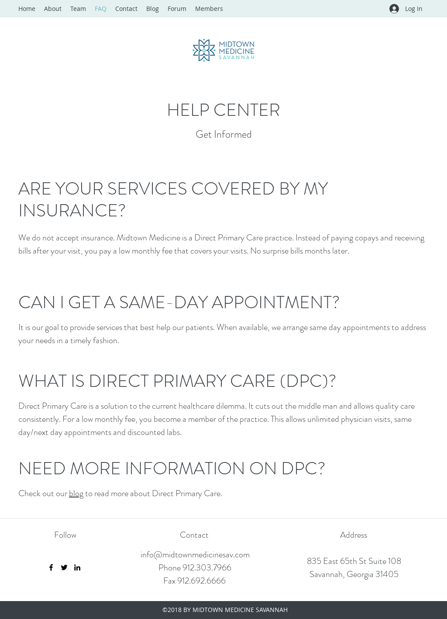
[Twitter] (64, 567)
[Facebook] (51, 567)
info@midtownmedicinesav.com (195, 554)
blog (76, 493)
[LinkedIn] (77, 567)
